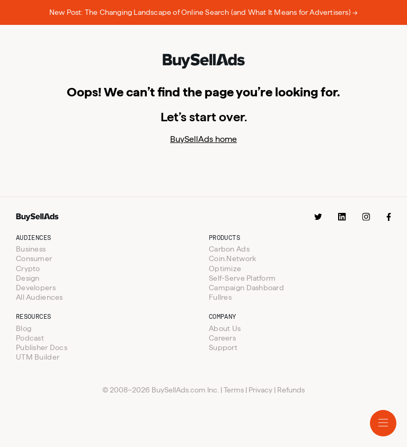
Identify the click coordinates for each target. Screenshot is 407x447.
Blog (23, 328)
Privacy (260, 390)
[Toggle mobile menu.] (383, 423)
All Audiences (39, 297)
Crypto (28, 268)
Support (223, 347)
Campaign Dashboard (246, 287)
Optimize (225, 268)
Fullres (220, 297)
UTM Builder (37, 357)
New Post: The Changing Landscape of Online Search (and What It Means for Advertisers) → (203, 12)
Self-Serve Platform (242, 278)
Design (28, 278)
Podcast (30, 338)
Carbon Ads (229, 249)
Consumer (34, 258)
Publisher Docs (41, 347)
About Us (225, 328)
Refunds (291, 390)
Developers (36, 287)
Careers (222, 338)
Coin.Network (232, 258)
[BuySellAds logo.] (203, 62)
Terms (234, 390)
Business (31, 249)
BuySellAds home (203, 139)
